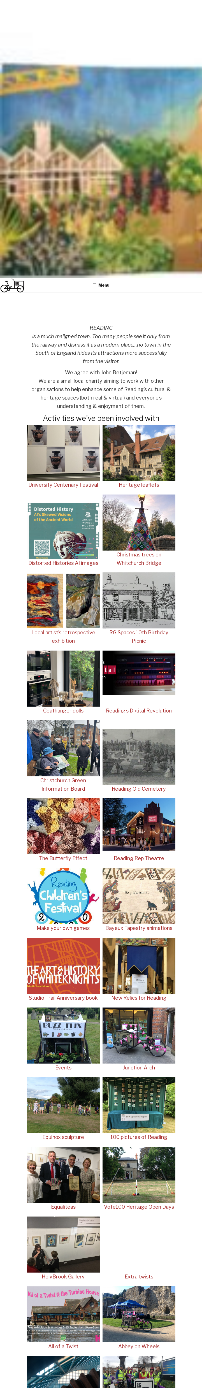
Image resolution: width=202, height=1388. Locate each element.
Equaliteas (63, 1207)
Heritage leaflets (139, 485)
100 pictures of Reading (138, 1137)
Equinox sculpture (63, 1137)
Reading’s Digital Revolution (139, 711)
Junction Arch (139, 1068)
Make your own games (63, 928)
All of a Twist (63, 1346)
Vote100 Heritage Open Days (139, 1207)
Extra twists (139, 1277)
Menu (101, 285)
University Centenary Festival (63, 485)
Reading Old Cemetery (139, 789)
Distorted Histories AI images (63, 563)
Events (63, 1068)
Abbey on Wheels (138, 1346)
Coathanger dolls (63, 711)
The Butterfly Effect (63, 858)
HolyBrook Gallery (63, 1277)
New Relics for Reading (138, 998)
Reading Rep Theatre (139, 858)
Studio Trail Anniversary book (63, 998)
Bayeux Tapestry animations (138, 928)
